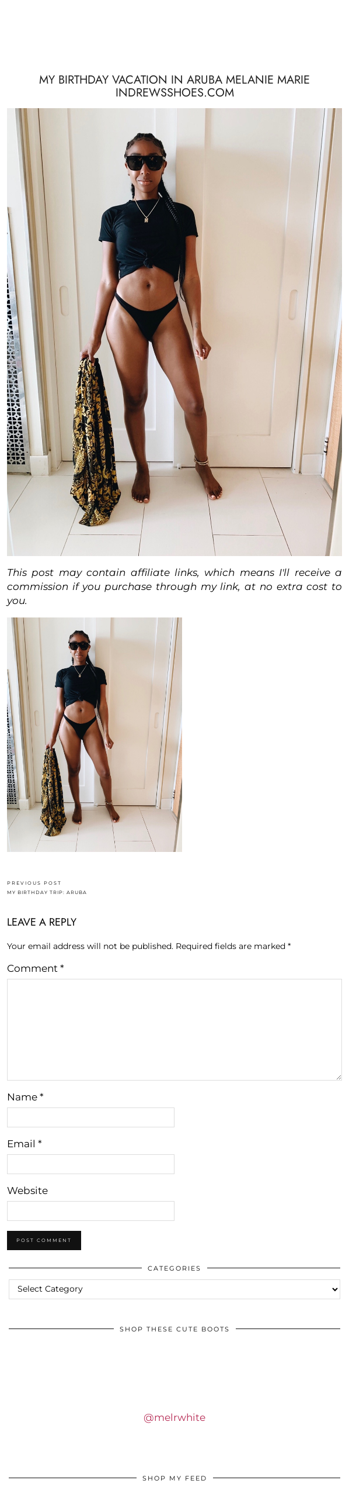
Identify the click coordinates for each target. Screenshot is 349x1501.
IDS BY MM (174, 49)
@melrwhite (174, 1417)
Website (27, 1190)
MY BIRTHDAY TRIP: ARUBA (47, 888)
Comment (35, 968)
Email (24, 1144)
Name (25, 1097)
